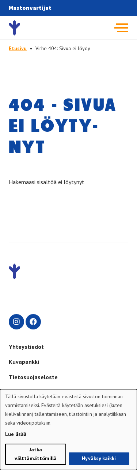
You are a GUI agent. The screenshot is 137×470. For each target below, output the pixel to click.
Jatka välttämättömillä (36, 454)
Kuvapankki (24, 361)
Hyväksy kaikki (99, 458)
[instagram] (16, 321)
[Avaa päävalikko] (121, 28)
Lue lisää (16, 434)
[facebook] (33, 321)
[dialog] (68, 429)
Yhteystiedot (26, 346)
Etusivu (18, 48)
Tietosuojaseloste (33, 377)
